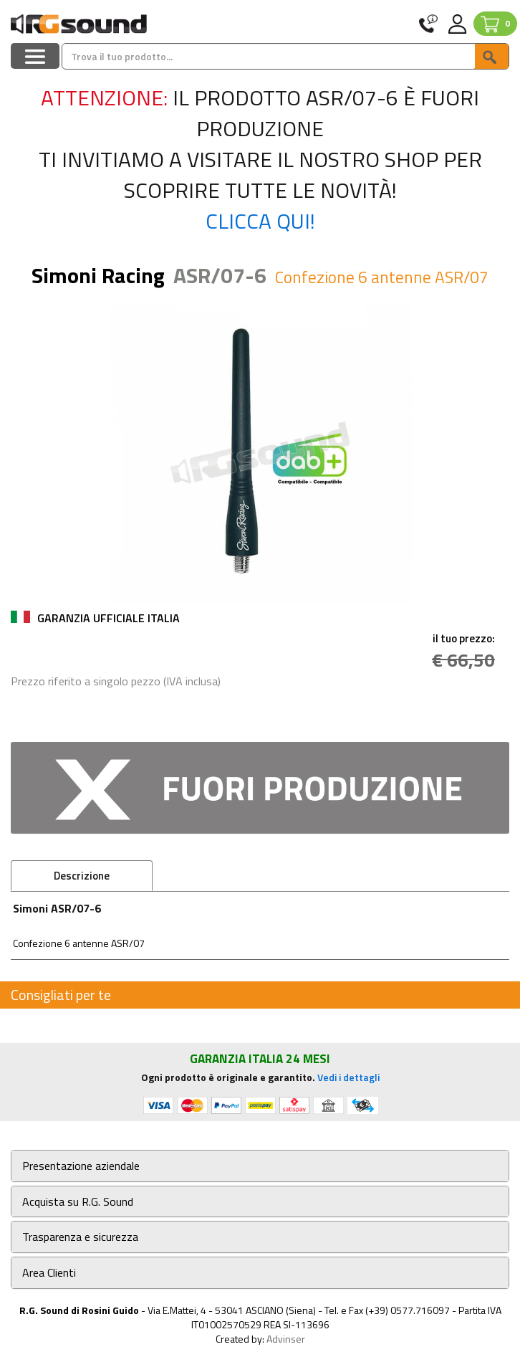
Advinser (285, 1338)
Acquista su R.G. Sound (77, 1202)
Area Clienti (49, 1273)
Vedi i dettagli (348, 1077)
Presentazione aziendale (81, 1166)
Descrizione (82, 875)
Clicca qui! (260, 220)
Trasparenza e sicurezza (80, 1237)
